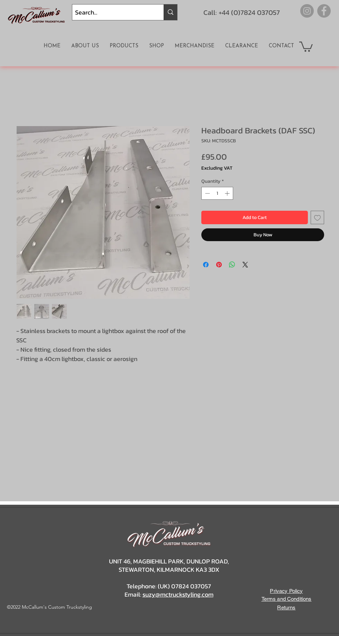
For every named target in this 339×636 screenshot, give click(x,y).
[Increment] (227, 193)
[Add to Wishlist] (317, 217)
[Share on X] (245, 264)
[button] (306, 46)
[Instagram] (307, 11)
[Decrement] (206, 193)
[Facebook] (324, 11)
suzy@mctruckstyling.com (178, 594)
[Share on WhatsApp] (232, 264)
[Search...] (112, 12)
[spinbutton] (217, 193)
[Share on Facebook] (206, 264)
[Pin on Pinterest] (219, 264)
